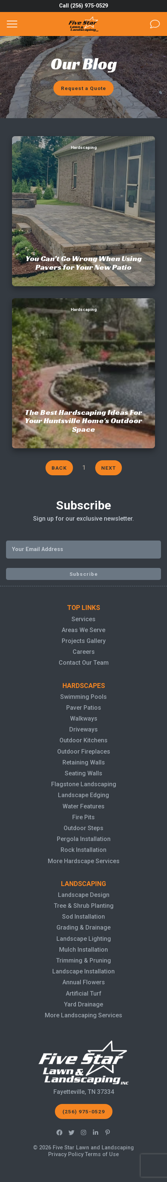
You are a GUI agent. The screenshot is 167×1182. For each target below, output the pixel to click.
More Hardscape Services (84, 861)
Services (83, 619)
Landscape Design (83, 894)
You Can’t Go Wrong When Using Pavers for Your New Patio (83, 145)
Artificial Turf (84, 993)
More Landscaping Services (83, 1015)
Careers (84, 651)
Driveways (83, 729)
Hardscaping (84, 147)
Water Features (83, 806)
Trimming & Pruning (83, 960)
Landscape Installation (83, 971)
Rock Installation (83, 849)
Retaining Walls (83, 762)
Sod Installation (83, 916)
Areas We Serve (83, 630)
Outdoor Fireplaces (83, 751)
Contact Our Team (84, 662)
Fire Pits (83, 817)
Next (108, 468)
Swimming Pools (83, 696)
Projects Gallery (84, 640)
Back (59, 468)
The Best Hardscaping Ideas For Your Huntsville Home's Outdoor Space (83, 307)
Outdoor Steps (83, 828)
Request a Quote (83, 88)
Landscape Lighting (83, 938)
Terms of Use (102, 1154)
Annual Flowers (83, 982)
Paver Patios (83, 707)
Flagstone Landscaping (83, 784)
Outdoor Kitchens (83, 740)
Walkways (83, 718)
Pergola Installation (84, 839)
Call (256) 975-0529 (83, 6)
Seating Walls (83, 773)
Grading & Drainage (83, 927)
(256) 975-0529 (83, 1111)
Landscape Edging (83, 795)
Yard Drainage (83, 1004)
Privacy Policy (66, 1154)
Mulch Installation (83, 949)
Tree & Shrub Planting (84, 905)
